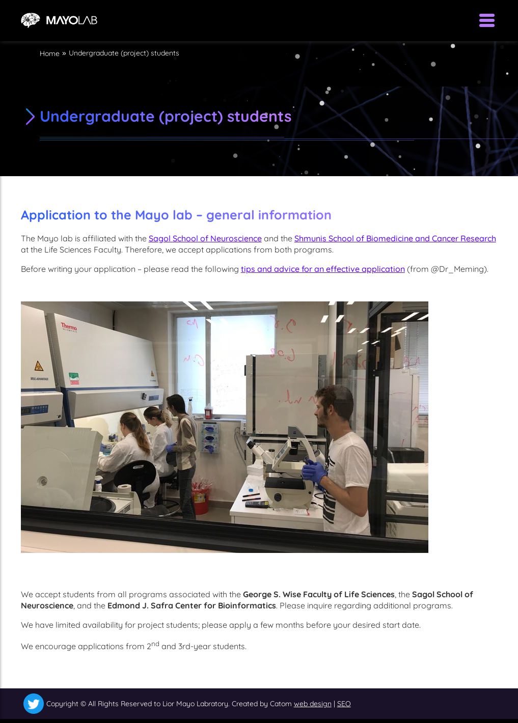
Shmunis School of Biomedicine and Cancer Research (395, 238)
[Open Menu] (487, 20)
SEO (344, 703)
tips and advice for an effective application (323, 269)
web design (313, 703)
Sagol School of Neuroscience (205, 238)
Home (50, 53)
